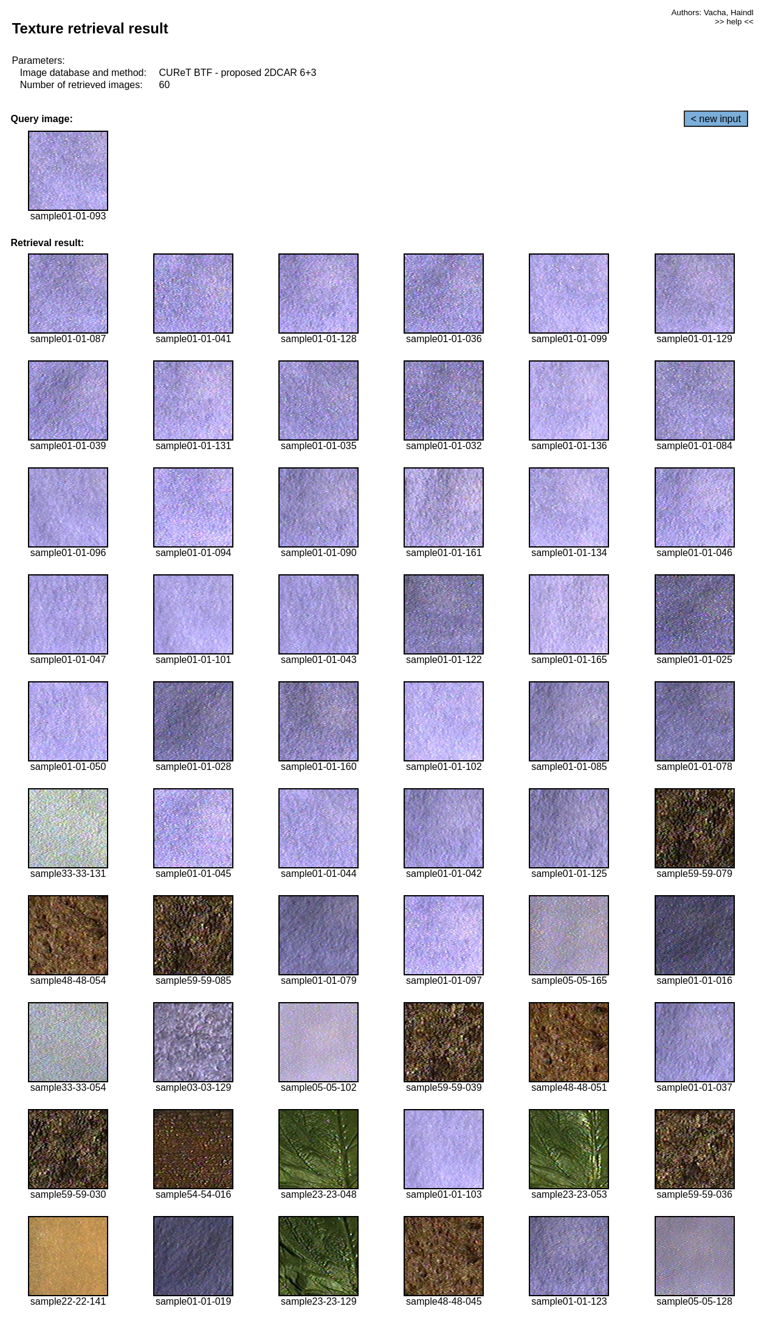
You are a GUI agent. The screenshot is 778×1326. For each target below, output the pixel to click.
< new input (716, 119)
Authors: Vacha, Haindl (712, 12)
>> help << (734, 21)
